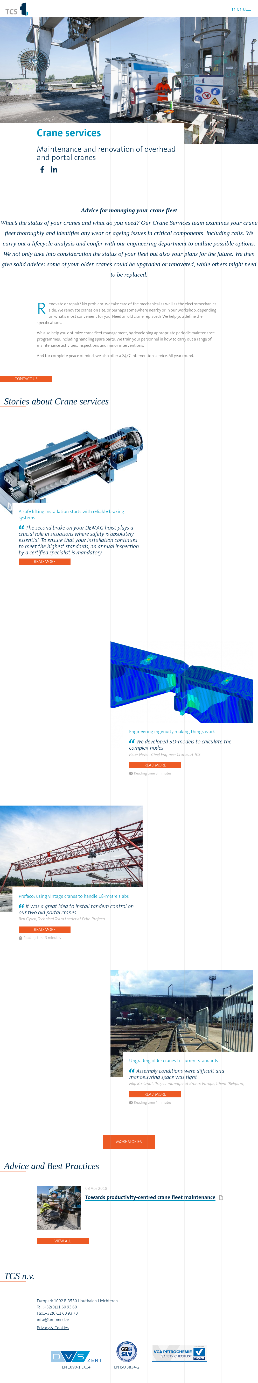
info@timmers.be (53, 1319)
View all (62, 1241)
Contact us (26, 378)
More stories (129, 1141)
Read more (44, 561)
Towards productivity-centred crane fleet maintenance (150, 1197)
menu (238, 8)
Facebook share (42, 169)
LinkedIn (54, 169)
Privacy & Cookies (53, 1327)
